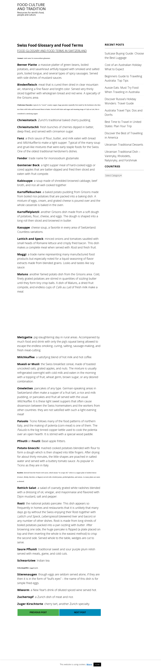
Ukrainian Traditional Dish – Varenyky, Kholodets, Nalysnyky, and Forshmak (122, 156)
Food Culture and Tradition (31, 6)
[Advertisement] (95, 21)
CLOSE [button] (97, 665)
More (89, 664)
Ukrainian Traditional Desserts (124, 144)
